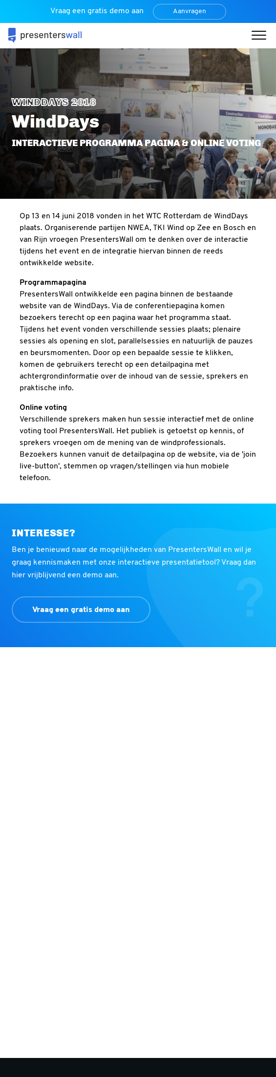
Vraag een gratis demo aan (81, 610)
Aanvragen (189, 11)
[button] (261, 36)
